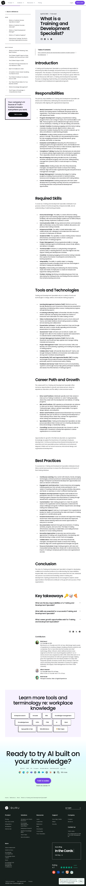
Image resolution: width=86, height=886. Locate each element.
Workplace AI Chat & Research (26, 820)
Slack (6, 860)
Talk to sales (79, 3)
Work (18, 797)
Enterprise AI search (26, 828)
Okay (80, 881)
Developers (40, 829)
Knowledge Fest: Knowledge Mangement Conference (9, 865)
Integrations (8, 824)
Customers (40, 821)
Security (54, 824)
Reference (13, 797)
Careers (70, 819)
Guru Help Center (57, 819)
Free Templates (41, 834)
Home (6, 797)
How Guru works (9, 821)
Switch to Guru (9, 850)
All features (8, 826)
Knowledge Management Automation (24, 824)
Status (53, 821)
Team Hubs (24, 834)
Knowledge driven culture (10, 857)
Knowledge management (9, 853)
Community (40, 831)
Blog (38, 826)
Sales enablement (10, 847)
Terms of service (9, 881)
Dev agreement (21, 881)
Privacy (30, 881)
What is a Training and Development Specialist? (34, 797)
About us (70, 821)
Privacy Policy (71, 882)
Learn (38, 819)
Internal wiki (8, 829)
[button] (11, 3)
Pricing (40, 3)
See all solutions (25, 837)
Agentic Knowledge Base (26, 831)
